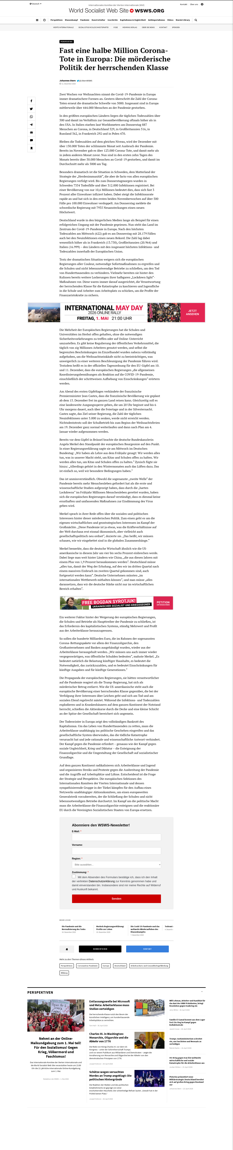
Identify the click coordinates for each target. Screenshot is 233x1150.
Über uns (194, 4)
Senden (116, 898)
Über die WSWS (148, 27)
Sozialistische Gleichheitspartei (93, 27)
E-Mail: (76, 831)
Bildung (64, 973)
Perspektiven (66, 966)
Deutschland (120, 966)
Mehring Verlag (130, 27)
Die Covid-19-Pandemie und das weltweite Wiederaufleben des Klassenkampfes (145, 929)
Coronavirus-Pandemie (87, 966)
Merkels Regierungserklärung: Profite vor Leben (110, 928)
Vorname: (77, 845)
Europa (106, 966)
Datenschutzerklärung (102, 881)
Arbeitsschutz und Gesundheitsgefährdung (149, 966)
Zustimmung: (79, 872)
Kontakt (183, 4)
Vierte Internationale (63, 27)
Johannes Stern (67, 80)
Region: (76, 858)
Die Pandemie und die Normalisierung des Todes (73, 928)
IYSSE (115, 27)
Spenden (176, 27)
